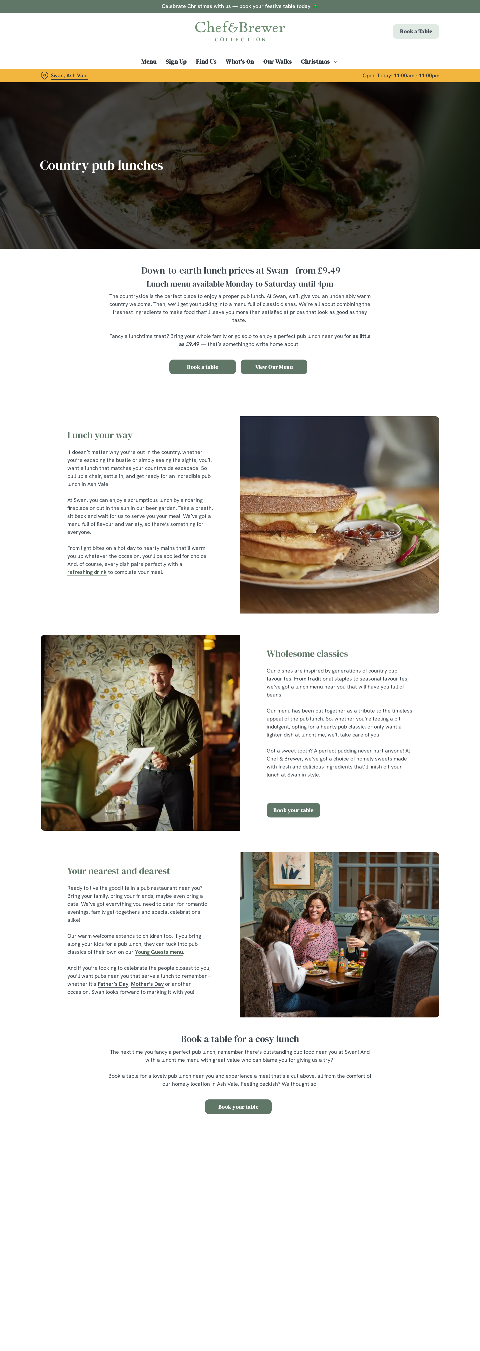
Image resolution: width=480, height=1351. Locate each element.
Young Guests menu (159, 951)
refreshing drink (87, 572)
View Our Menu (274, 367)
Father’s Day (113, 983)
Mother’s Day (147, 983)
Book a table (202, 367)
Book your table (293, 810)
